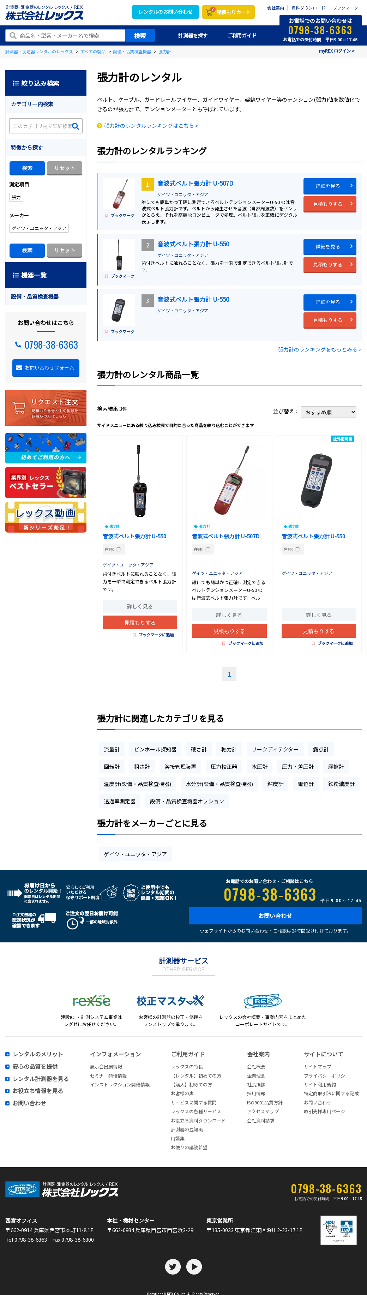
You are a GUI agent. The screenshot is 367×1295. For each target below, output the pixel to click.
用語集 (178, 1138)
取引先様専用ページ (324, 1111)
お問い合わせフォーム (49, 367)
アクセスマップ (263, 1111)
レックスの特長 (187, 1066)
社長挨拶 (256, 1084)
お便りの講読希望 (189, 1147)
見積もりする (328, 203)
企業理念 (256, 1075)
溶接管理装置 (180, 766)
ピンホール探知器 (155, 749)
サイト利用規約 (320, 1084)
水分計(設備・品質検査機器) (219, 783)
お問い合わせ (275, 915)
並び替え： (314, 411)
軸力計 (229, 749)
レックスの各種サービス (196, 1111)
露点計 (321, 749)
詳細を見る (327, 185)
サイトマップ (317, 1066)
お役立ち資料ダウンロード (198, 1120)
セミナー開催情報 (108, 1075)
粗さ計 (142, 766)
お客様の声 (182, 1093)
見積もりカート (230, 11)
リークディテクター (275, 749)
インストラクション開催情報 (120, 1084)
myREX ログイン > (337, 51)
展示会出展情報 (106, 1066)
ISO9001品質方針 (265, 1102)
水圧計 (259, 766)
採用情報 (256, 1093)
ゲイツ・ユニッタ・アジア (182, 194)
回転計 (112, 766)
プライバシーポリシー (327, 1075)
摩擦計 (336, 766)
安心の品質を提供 (35, 1066)
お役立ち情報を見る (37, 1091)
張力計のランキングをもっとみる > (320, 349)
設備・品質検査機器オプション (187, 801)
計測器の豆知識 (187, 1129)
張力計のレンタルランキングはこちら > (151, 125)
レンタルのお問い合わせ (165, 11)
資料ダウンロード (308, 8)
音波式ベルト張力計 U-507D (195, 183)
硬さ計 (199, 749)
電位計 (306, 783)
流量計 (112, 749)
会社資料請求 (261, 1120)
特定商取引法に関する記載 (331, 1093)
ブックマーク (345, 8)
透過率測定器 (120, 801)
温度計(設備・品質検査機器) (137, 783)
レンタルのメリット (37, 1054)
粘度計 (275, 783)
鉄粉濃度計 (341, 783)
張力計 (115, 526)
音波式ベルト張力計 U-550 (193, 243)
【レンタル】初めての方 (196, 1075)
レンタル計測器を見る (40, 1079)
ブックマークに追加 (153, 634)
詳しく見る (140, 606)
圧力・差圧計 (298, 766)
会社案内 (275, 8)
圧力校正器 (224, 766)
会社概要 (256, 1066)
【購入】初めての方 (191, 1084)
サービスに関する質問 (194, 1102)
